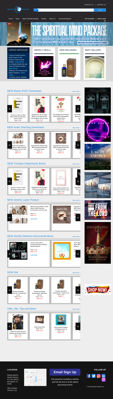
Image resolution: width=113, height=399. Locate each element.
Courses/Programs (64, 19)
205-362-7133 (12, 390)
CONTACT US (89, 5)
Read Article (19, 62)
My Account (89, 19)
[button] (8, 34)
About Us (52, 19)
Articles (43, 19)
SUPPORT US (101, 5)
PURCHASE (34, 218)
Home (11, 19)
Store (17, 19)
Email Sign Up (65, 372)
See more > (76, 91)
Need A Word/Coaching (30, 19)
